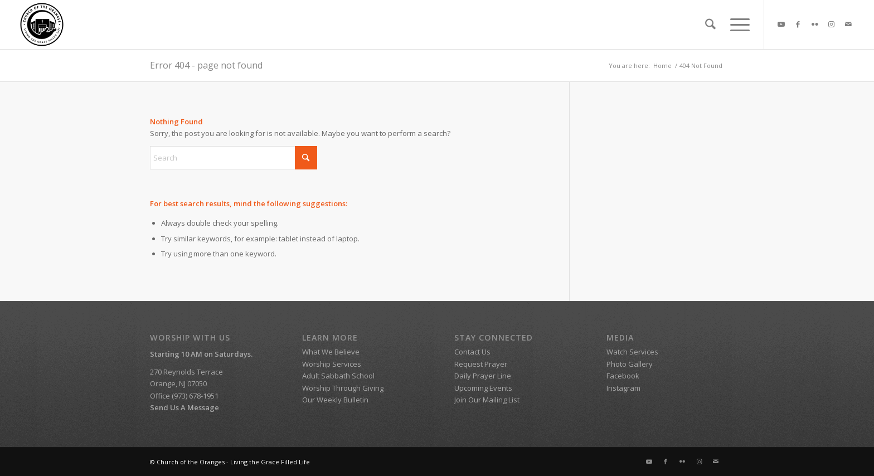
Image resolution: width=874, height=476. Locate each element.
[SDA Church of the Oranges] (41, 24)
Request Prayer (480, 364)
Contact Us (472, 352)
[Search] (710, 24)
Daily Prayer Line (482, 376)
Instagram (623, 388)
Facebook (622, 376)
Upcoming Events (483, 388)
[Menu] (736, 24)
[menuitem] (710, 24)
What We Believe (331, 352)
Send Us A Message (184, 407)
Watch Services (633, 352)
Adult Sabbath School (339, 376)
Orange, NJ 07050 (178, 383)
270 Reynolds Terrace (186, 372)
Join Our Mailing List (486, 400)
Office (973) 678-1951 (184, 396)
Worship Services (331, 364)
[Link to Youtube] (781, 24)
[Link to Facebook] (798, 24)
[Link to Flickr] (815, 24)
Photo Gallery (629, 364)
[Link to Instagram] (831, 24)
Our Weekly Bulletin (335, 400)
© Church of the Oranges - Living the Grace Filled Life (230, 462)
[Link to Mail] (848, 24)
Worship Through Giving (342, 388)
